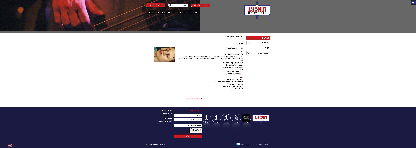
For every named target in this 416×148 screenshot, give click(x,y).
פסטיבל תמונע (158, 12)
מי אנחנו (195, 12)
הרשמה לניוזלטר (196, 111)
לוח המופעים (155, 5)
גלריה (148, 12)
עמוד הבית (239, 37)
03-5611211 (168, 118)
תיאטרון (265, 42)
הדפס (198, 98)
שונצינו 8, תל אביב (166, 116)
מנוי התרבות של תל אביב (200, 5)
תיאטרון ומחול (185, 12)
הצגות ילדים (263, 53)
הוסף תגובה (189, 98)
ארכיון (232, 37)
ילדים (168, 12)
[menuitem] (196, 12)
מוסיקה (175, 12)
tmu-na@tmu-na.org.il (164, 121)
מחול (227, 37)
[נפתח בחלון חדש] (238, 144)
